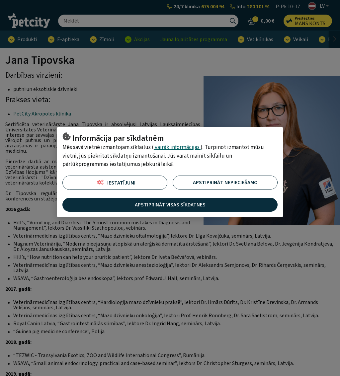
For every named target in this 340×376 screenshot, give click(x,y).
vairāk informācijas (177, 147)
